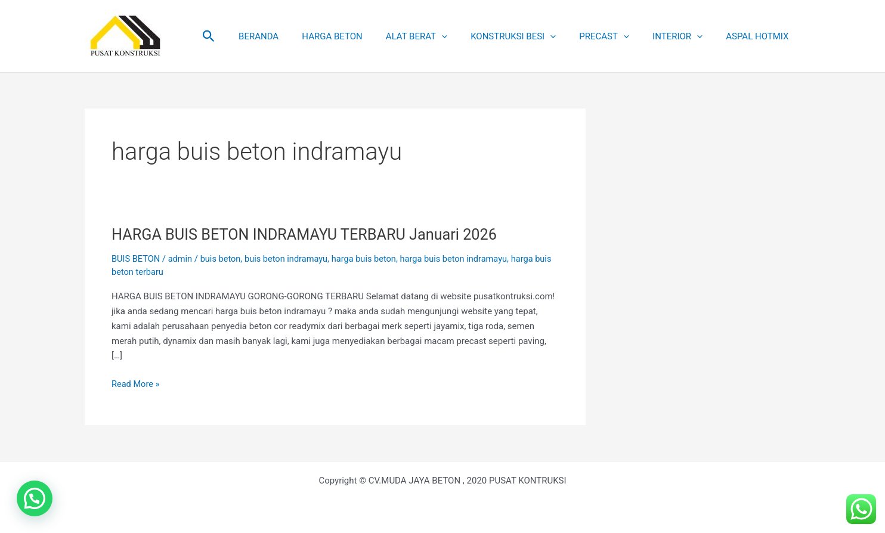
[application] (466, 36)
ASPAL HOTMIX (760, 36)
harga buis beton (371, 258)
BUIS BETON (137, 258)
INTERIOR (686, 36)
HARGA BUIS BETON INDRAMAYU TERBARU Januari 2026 (310, 234)
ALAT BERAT (441, 36)
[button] (246, 36)
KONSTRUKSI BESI (532, 36)
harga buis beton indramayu (463, 258)
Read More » (136, 383)
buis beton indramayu (290, 258)
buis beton (224, 258)
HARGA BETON (362, 36)
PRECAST (618, 36)
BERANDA (294, 36)
